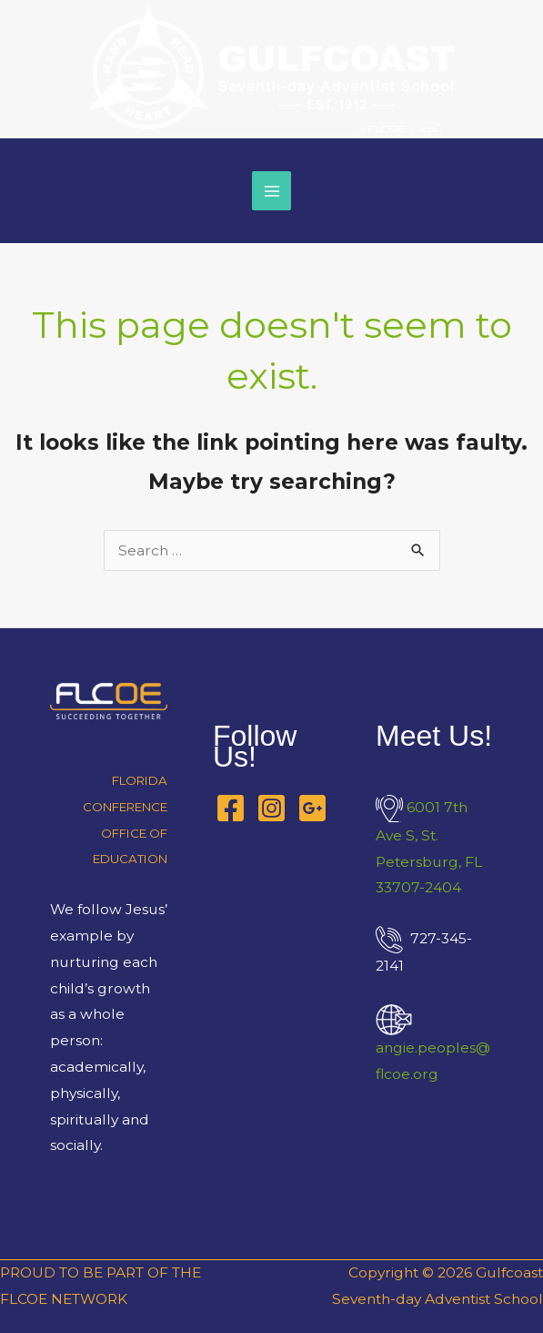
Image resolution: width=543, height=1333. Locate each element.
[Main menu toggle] (271, 190)
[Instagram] (271, 808)
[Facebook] (231, 808)
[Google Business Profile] (312, 808)
